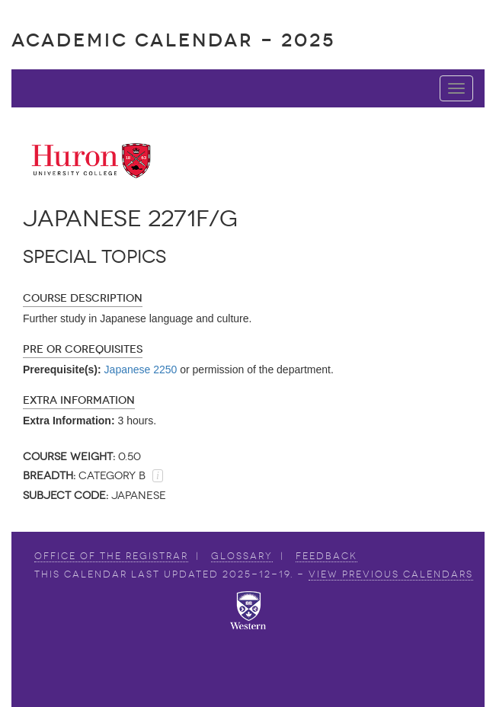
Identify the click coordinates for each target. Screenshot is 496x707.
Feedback (326, 556)
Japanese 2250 (141, 369)
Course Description (82, 298)
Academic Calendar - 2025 (173, 40)
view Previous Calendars (391, 574)
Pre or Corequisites (82, 349)
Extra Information (79, 400)
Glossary (242, 556)
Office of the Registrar (111, 556)
